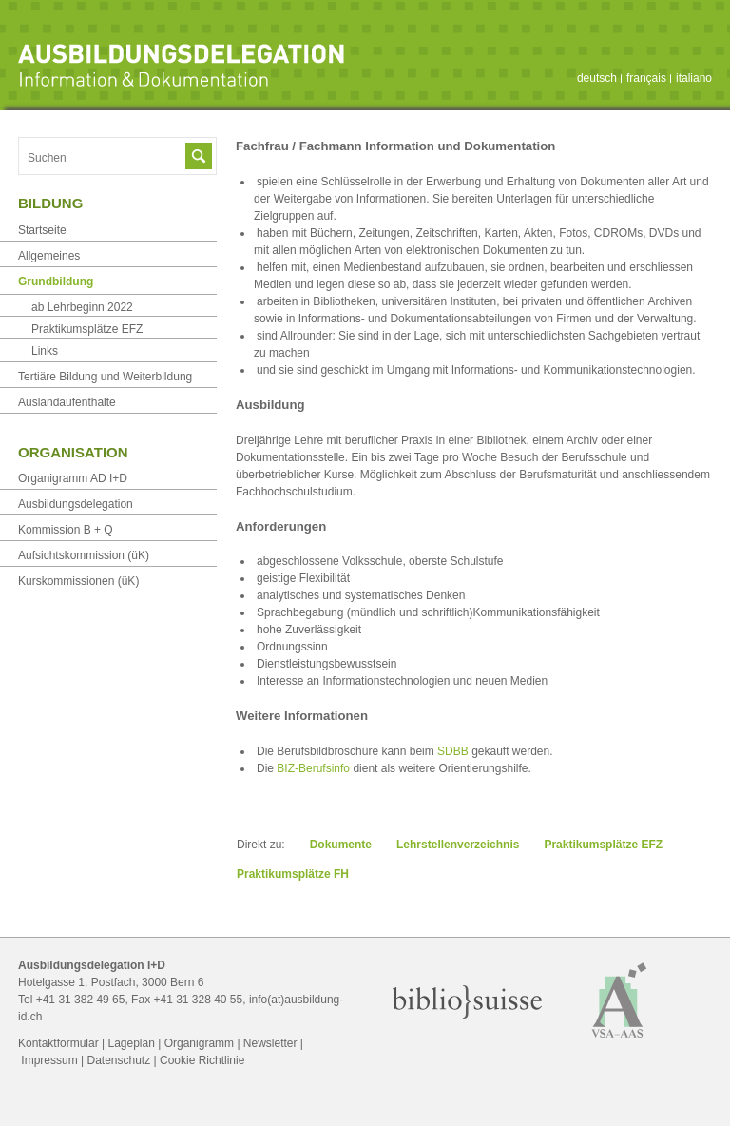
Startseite (42, 230)
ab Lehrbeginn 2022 (82, 307)
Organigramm (199, 1043)
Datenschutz (118, 1060)
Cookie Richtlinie (202, 1060)
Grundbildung (55, 281)
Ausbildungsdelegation (75, 504)
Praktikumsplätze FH (293, 874)
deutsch (597, 78)
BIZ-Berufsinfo (313, 768)
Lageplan (131, 1043)
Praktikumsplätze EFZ (603, 844)
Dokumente (341, 844)
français (646, 78)
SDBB (453, 751)
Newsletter (270, 1043)
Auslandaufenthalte (67, 402)
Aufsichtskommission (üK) (83, 555)
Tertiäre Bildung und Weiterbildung (105, 376)
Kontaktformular (58, 1043)
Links (44, 351)
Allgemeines (49, 255)
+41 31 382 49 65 (80, 999)
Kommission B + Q (65, 529)
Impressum (49, 1060)
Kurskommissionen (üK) (78, 581)
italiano (694, 78)
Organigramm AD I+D (72, 478)
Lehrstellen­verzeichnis (457, 844)
